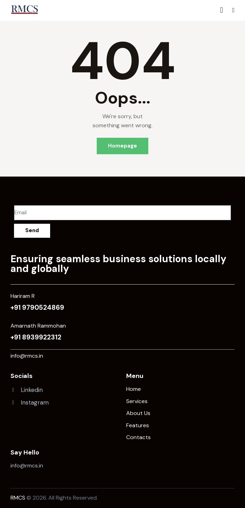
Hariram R (23, 296)
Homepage (122, 145)
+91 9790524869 (37, 307)
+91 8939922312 (36, 337)
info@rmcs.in (27, 355)
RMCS (18, 497)
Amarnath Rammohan (38, 325)
